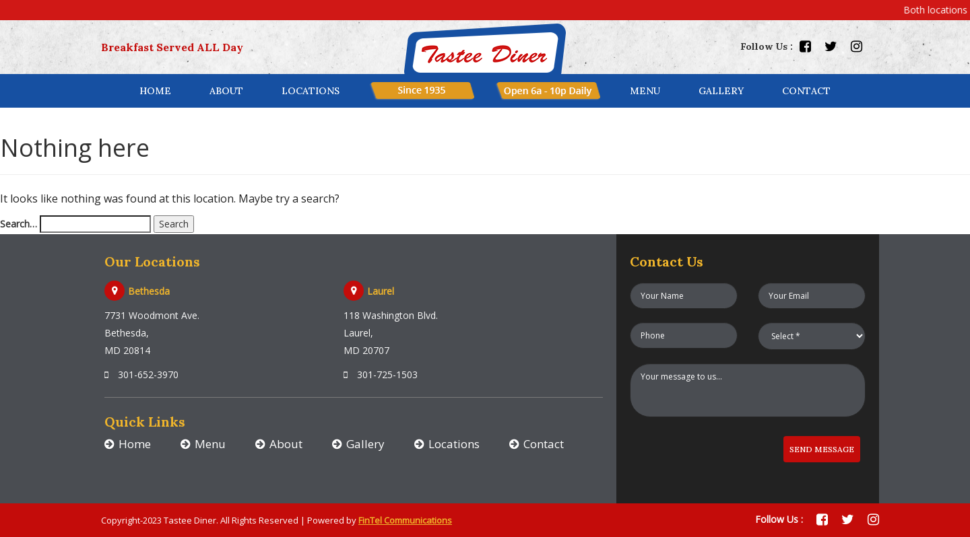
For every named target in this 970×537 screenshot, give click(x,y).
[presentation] (696, 448)
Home (155, 91)
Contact (543, 444)
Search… (18, 223)
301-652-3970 (141, 374)
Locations (454, 444)
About (226, 91)
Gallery (721, 91)
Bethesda (149, 291)
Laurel (380, 291)
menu (645, 91)
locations (311, 91)
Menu (210, 444)
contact (806, 91)
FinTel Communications (405, 520)
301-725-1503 (381, 374)
